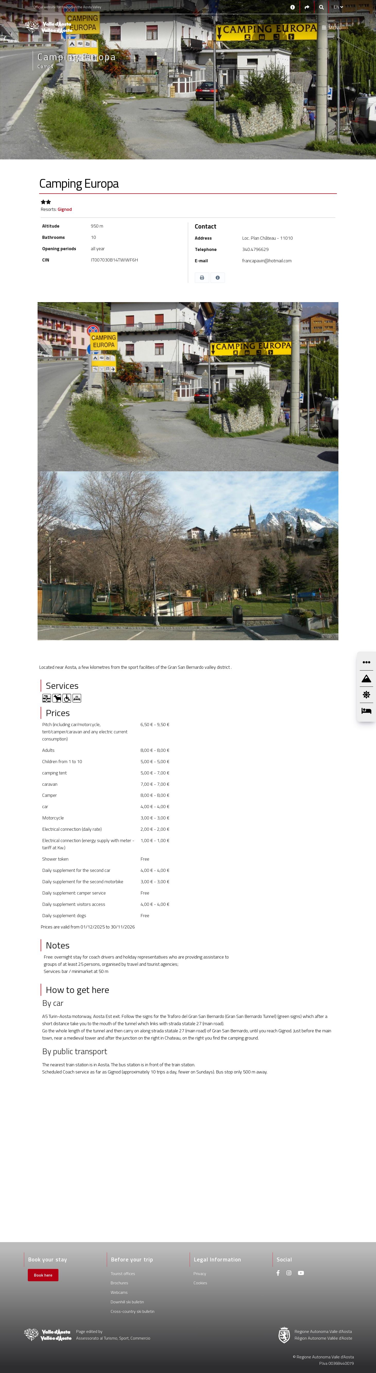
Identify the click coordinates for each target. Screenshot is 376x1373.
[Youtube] (301, 1273)
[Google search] (321, 7)
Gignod (65, 209)
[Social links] (307, 7)
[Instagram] (288, 1273)
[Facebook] (278, 1273)
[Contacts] (292, 7)
